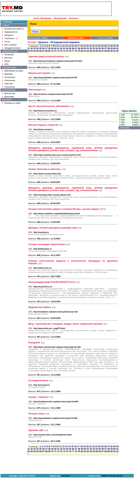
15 (72, 46)
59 (111, 48)
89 (108, 51)
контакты (74, 18)
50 (85, 48)
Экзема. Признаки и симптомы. (44, 169)
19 (84, 46)
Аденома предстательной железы (46, 56)
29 (114, 46)
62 (28, 51)
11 (60, 46)
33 (34, 48)
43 (64, 48)
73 (61, 51)
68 (46, 51)
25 (102, 46)
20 (87, 46)
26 (105, 46)
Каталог (32, 42)
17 (78, 46)
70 (52, 51)
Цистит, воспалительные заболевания (48, 106)
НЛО (6, 64)
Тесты (7, 41)
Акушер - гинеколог (38, 397)
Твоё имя (8, 84)
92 (117, 51)
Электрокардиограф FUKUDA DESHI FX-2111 (51, 282)
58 (108, 48)
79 (79, 51)
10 (57, 46)
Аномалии (9, 54)
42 (61, 48)
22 (93, 46)
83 (91, 51)
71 (55, 51)
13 (66, 46)
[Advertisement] (68, 8)
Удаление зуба (36, 430)
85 (96, 51)
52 (91, 48)
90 (111, 51)
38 (49, 48)
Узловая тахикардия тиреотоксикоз (47, 244)
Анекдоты (8, 35)
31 (28, 48)
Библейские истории (13, 71)
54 (96, 48)
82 (88, 51)
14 (69, 46)
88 (105, 51)
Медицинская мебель (39, 307)
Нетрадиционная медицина (65, 42)
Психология (9, 80)
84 (94, 51)
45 (70, 48)
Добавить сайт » (77, 38)
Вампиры (8, 74)
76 (70, 51)
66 (40, 51)
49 (82, 48)
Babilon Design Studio (112, 476)
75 (67, 51)
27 (108, 46)
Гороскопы (9, 38)
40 (55, 48)
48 (79, 48)
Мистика (8, 58)
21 (90, 46)
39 (52, 48)
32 (31, 48)
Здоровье (43, 42)
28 (111, 46)
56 (103, 48)
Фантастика (9, 93)
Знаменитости (10, 32)
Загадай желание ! (12, 48)
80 (82, 51)
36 (43, 48)
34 (37, 48)
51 (88, 48)
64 (34, 51)
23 (96, 46)
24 (99, 46)
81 (85, 51)
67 (43, 51)
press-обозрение (42, 18)
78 (76, 51)
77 (73, 51)
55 (99, 48)
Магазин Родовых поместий (43, 125)
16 (75, 46)
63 (31, 51)
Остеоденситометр (38, 380)
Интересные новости (14, 29)
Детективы (9, 97)
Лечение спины (36, 413)
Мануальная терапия (39, 73)
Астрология (9, 77)
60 (114, 48)
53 (94, 48)
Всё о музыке (10, 45)
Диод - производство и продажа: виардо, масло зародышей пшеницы (65, 324)
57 (105, 48)
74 (64, 51)
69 (49, 51)
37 (46, 48)
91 (114, 51)
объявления (59, 18)
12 (63, 46)
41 (58, 48)
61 (117, 48)
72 (58, 51)
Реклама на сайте (12, 103)
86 (99, 51)
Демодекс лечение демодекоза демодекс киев (52, 228)
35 (40, 48)
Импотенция (34, 89)
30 (117, 46)
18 (81, 46)
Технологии (9, 87)
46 (73, 48)
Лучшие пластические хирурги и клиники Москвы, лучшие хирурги (63, 209)
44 (67, 48)
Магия (7, 61)
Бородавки (34, 342)
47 (76, 48)
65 (37, 51)
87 (103, 51)
